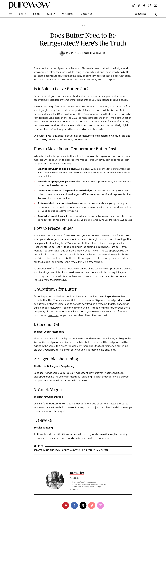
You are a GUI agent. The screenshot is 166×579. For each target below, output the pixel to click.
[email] (100, 505)
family (51, 14)
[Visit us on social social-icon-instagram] (149, 5)
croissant (53, 315)
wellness (68, 14)
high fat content (58, 106)
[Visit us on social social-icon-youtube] (155, 5)
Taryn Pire (73, 53)
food (36, 14)
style (22, 14)
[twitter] (83, 505)
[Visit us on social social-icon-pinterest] (138, 5)
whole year (111, 243)
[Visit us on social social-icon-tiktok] (133, 5)
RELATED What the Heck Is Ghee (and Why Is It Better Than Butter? (72, 450)
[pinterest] (65, 505)
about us (87, 14)
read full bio (74, 489)
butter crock (119, 182)
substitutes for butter (60, 311)
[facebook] (74, 505)
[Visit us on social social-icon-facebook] (144, 5)
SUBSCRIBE (140, 14)
